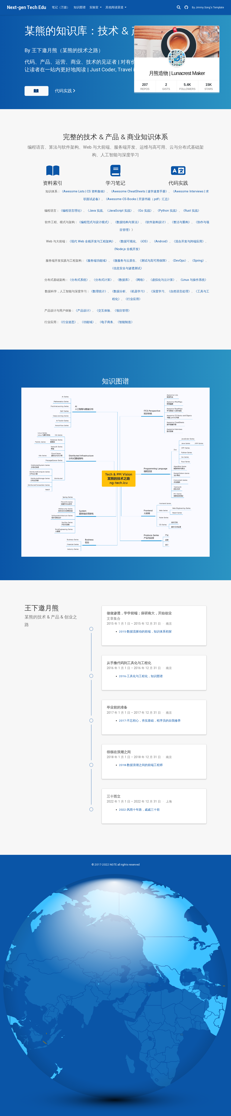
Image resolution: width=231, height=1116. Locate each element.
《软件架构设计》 (155, 222)
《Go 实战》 (144, 210)
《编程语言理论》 (71, 210)
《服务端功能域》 (96, 260)
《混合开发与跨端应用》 (188, 241)
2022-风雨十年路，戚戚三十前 (139, 809)
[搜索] (179, 7)
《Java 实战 (94, 210)
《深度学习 (156, 291)
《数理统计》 (99, 291)
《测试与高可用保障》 (153, 260)
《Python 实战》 (167, 210)
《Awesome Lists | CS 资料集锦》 (83, 191)
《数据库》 (123, 280)
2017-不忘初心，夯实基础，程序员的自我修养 (150, 720)
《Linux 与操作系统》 (193, 280)
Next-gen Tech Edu (26, 7)
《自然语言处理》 (179, 291)
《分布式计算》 (102, 280)
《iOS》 (144, 241)
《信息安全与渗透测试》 (127, 268)
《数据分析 (118, 291)
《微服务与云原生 (123, 260)
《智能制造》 (125, 322)
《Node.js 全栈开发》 (127, 249)
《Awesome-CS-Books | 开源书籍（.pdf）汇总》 (137, 199)
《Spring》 (198, 260)
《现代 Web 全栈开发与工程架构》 (91, 241)
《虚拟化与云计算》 (162, 280)
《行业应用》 (133, 299)
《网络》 (140, 280)
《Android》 (160, 241)
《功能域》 (87, 322)
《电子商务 (105, 322)
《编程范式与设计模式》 (94, 222)
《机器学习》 (137, 291)
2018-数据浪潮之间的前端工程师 (141, 765)
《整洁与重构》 (180, 222)
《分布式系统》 (78, 280)
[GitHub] (186, 7)
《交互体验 (102, 310)
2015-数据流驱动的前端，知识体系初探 (145, 631)
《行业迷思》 (68, 322)
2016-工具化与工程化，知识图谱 (141, 676)
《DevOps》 (179, 260)
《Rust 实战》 (191, 210)
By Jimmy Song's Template (208, 7)
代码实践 (65, 90)
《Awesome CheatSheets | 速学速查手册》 (139, 191)
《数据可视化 (127, 241)
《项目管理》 (122, 310)
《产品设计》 (83, 310)
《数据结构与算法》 (127, 222)
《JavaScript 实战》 (119, 210)
